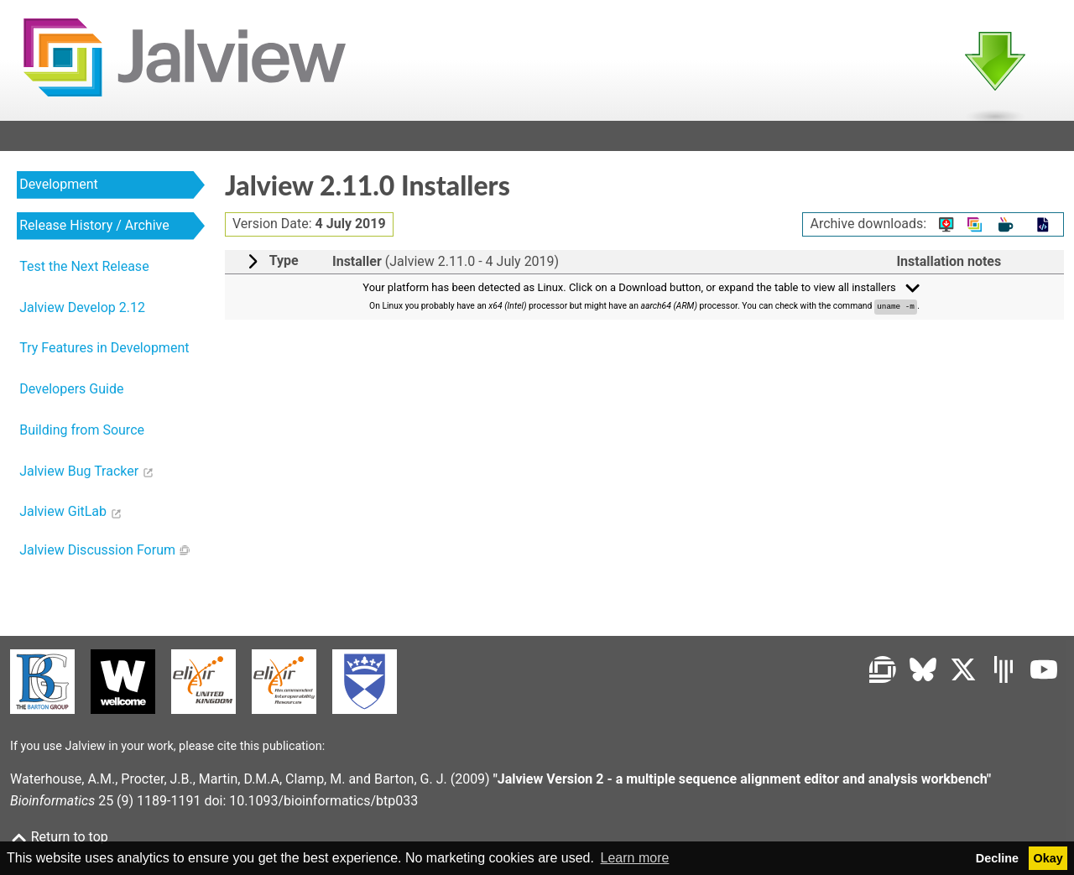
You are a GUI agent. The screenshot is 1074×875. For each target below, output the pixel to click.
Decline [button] (997, 858)
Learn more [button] (635, 858)
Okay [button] (1048, 858)
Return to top (59, 837)
